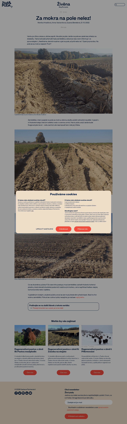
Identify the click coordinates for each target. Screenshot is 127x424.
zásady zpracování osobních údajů (84, 221)
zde (32, 211)
